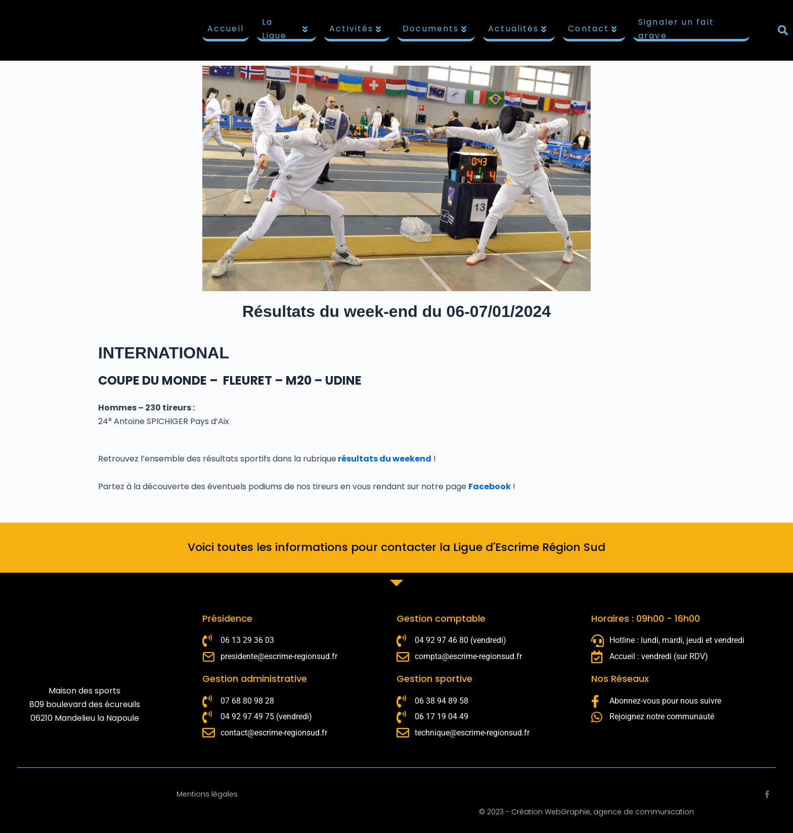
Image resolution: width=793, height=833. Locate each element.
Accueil (225, 28)
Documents (435, 28)
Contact (593, 28)
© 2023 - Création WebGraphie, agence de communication (586, 812)
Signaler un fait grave (676, 30)
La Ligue (285, 30)
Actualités (517, 28)
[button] (783, 30)
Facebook (489, 486)
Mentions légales (207, 794)
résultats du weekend (383, 459)
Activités (355, 28)
